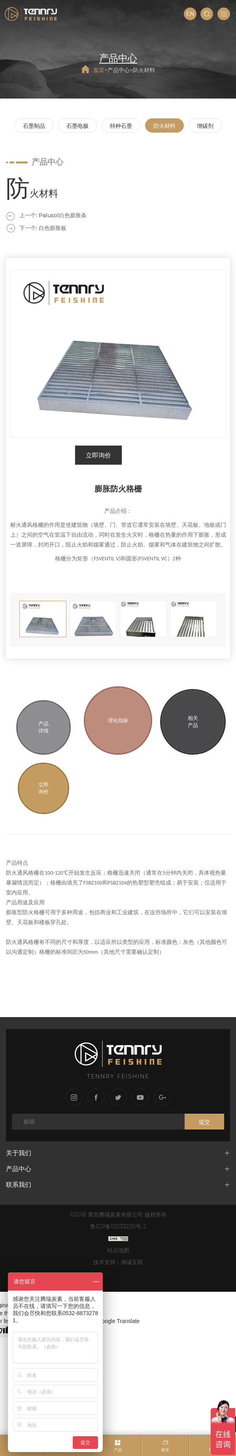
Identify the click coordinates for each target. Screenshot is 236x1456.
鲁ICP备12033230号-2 (118, 1226)
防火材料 (144, 69)
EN (190, 13)
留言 (165, 1450)
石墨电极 (77, 125)
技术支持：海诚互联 (118, 1262)
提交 (204, 1122)
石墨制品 (34, 125)
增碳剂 (205, 125)
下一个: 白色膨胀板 (42, 228)
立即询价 (98, 455)
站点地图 (118, 1250)
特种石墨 (121, 125)
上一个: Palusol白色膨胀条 (53, 215)
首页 (98, 69)
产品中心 (119, 69)
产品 (118, 1450)
